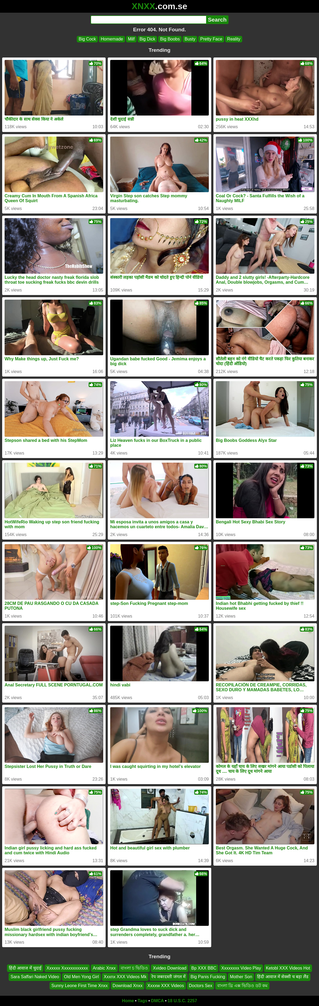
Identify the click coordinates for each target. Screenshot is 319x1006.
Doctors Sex (200, 985)
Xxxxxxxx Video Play (241, 968)
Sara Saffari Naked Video (35, 977)
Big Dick (147, 39)
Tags (142, 1000)
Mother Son (241, 977)
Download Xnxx (128, 985)
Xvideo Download (169, 968)
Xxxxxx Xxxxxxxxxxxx (67, 968)
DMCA (157, 1000)
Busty (190, 39)
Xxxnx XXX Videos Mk (125, 977)
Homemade (112, 39)
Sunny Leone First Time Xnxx (79, 985)
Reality (233, 39)
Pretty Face (211, 39)
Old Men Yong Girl (81, 977)
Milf (131, 39)
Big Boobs (170, 39)
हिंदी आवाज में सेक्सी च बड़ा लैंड (282, 977)
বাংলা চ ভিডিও (134, 968)
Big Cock (87, 39)
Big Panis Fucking (207, 977)
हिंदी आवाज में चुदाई (25, 968)
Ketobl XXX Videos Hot (288, 968)
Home (128, 1000)
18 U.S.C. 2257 (182, 1000)
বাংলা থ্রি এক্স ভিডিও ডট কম (242, 985)
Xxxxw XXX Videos (165, 985)
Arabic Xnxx (104, 968)
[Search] (148, 19)
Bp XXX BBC (203, 968)
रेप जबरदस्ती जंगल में (168, 977)
